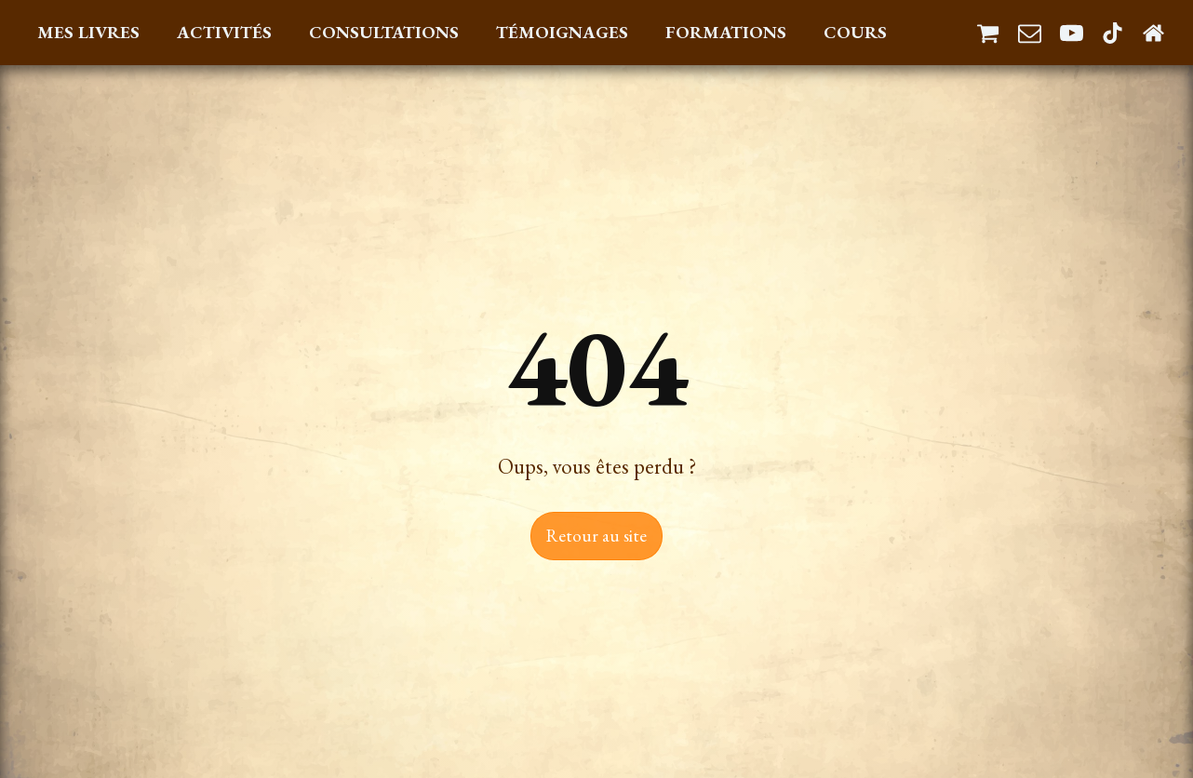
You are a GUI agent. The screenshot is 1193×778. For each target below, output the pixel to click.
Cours (855, 32)
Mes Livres (88, 32)
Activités (224, 32)
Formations (725, 32)
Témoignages (562, 32)
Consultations (384, 32)
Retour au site (596, 535)
